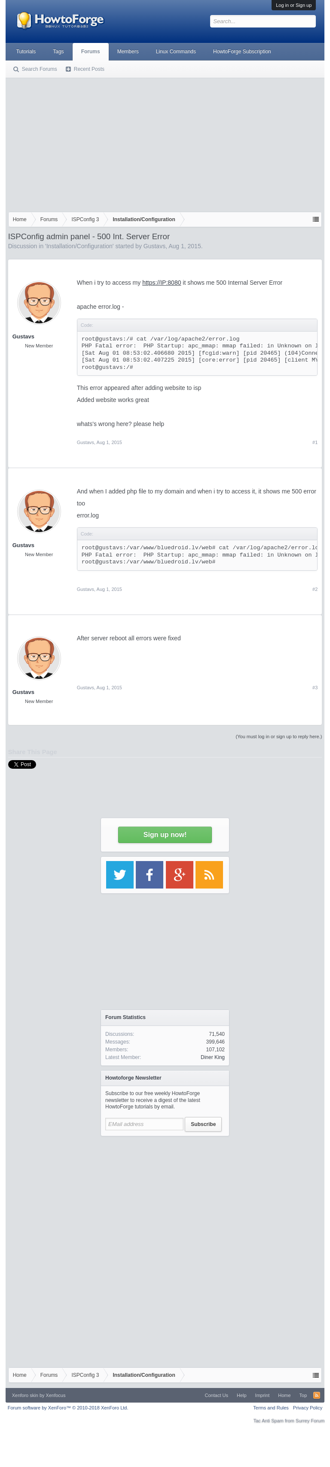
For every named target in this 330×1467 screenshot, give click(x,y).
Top (303, 1395)
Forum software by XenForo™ (68, 1407)
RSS (316, 1395)
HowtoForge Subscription (242, 52)
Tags (58, 52)
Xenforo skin (25, 1395)
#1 (315, 442)
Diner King (213, 1057)
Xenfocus (56, 1395)
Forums (90, 52)
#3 (315, 687)
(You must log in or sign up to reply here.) (279, 736)
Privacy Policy (307, 1407)
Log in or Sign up (294, 5)
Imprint (262, 1395)
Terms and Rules (271, 1407)
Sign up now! (165, 834)
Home (284, 1395)
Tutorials (26, 52)
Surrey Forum (310, 1420)
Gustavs (154, 246)
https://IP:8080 (161, 282)
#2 (315, 589)
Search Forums (39, 69)
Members (128, 52)
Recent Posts (89, 69)
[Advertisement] (165, 143)
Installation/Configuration (79, 246)
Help (242, 1395)
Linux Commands (176, 52)
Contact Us (216, 1395)
